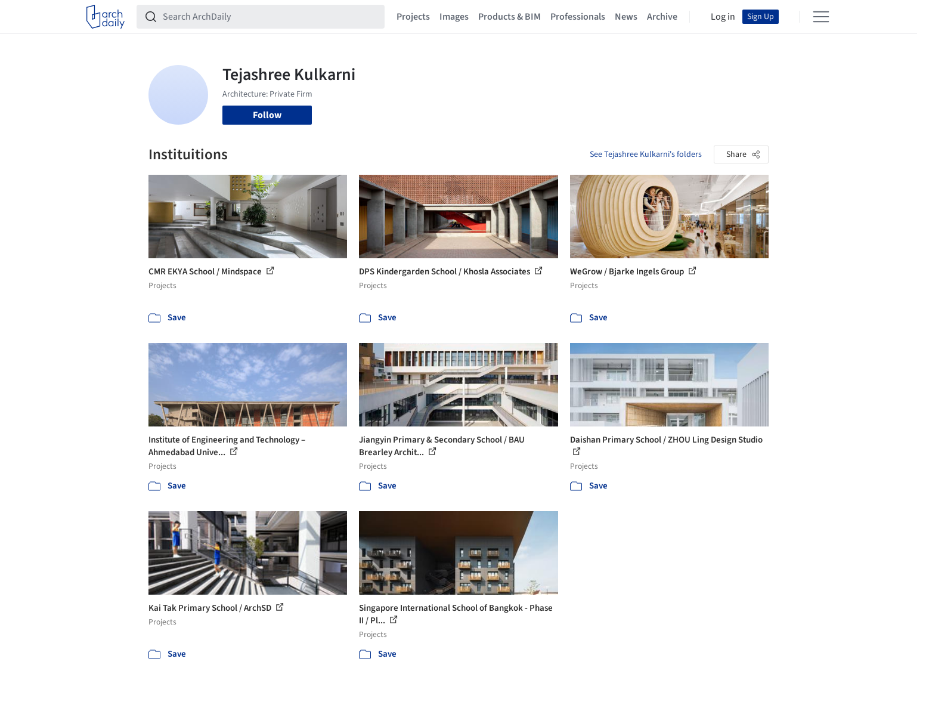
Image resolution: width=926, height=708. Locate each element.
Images (454, 16)
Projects (413, 16)
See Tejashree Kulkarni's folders (646, 154)
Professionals (577, 16)
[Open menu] (821, 16)
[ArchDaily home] (105, 17)
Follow (267, 115)
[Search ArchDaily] (270, 17)
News (626, 16)
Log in (723, 16)
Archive (662, 16)
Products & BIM (509, 16)
